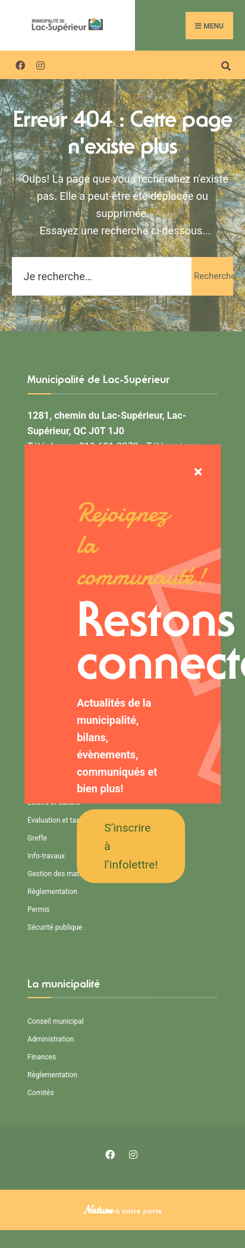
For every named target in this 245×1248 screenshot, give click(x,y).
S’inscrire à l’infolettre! (131, 846)
